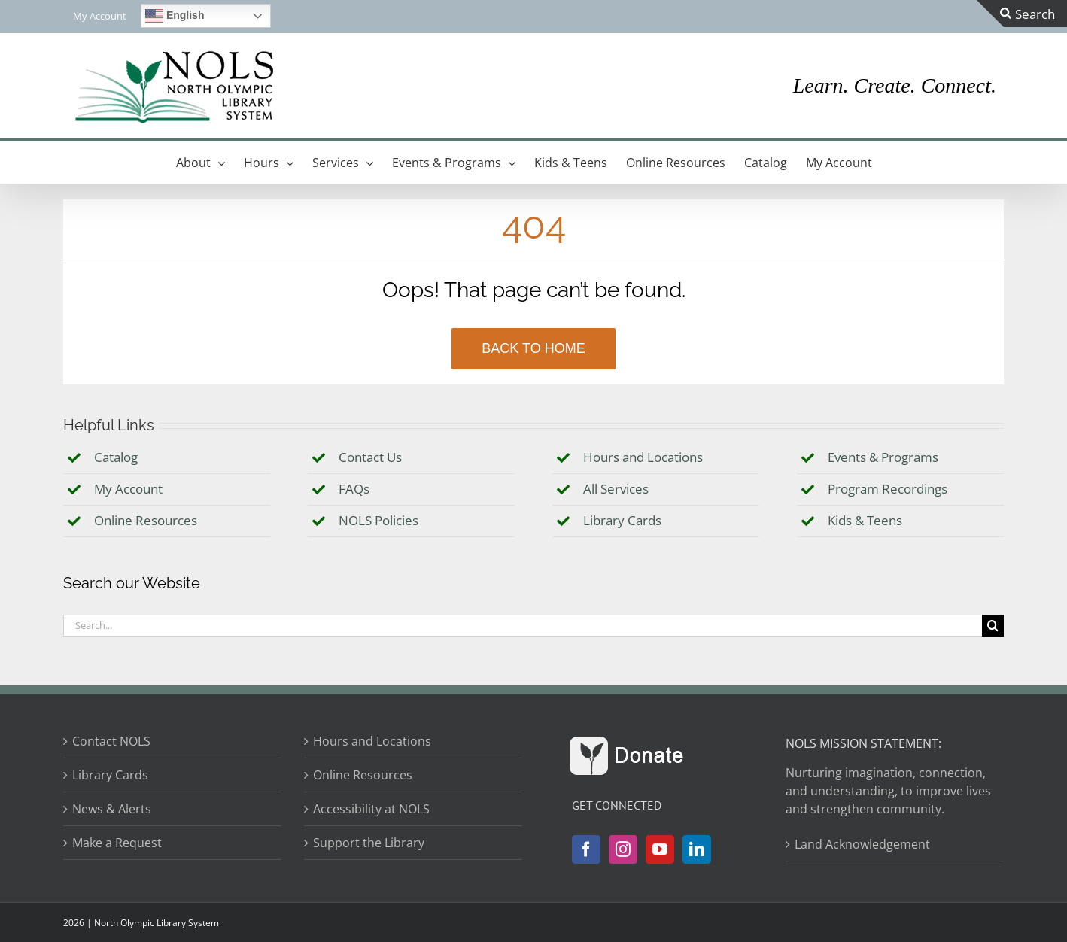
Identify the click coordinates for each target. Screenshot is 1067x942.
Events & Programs (883, 457)
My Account (128, 488)
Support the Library (368, 842)
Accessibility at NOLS (371, 809)
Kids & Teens (865, 520)
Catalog (116, 457)
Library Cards (622, 520)
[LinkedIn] (696, 849)
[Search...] (522, 626)
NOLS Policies (378, 520)
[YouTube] (660, 849)
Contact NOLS (111, 741)
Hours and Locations (643, 457)
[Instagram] (623, 849)
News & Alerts (111, 809)
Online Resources (145, 520)
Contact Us (370, 457)
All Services (616, 488)
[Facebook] (586, 849)
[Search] (993, 626)
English (174, 16)
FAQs (354, 488)
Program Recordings (887, 488)
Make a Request (117, 842)
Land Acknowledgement (862, 844)
